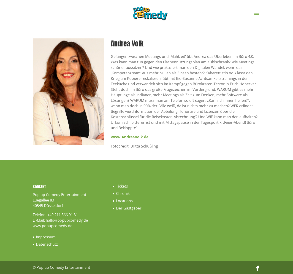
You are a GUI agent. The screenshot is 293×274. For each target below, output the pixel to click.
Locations (124, 200)
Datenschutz (47, 244)
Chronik (123, 193)
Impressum (46, 236)
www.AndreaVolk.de (129, 137)
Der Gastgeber (128, 208)
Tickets (122, 186)
